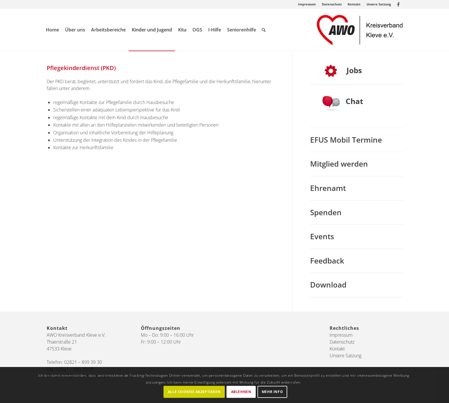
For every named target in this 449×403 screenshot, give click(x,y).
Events (322, 236)
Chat (354, 101)
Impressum (307, 4)
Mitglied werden (339, 164)
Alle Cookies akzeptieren (194, 391)
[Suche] (263, 30)
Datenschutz (332, 4)
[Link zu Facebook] (398, 4)
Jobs (354, 70)
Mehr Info (272, 391)
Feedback (327, 261)
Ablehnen (241, 391)
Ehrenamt (328, 188)
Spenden (326, 212)
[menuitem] (307, 4)
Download (328, 285)
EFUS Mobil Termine (346, 140)
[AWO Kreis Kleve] (360, 30)
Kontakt (354, 4)
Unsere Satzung (379, 4)
